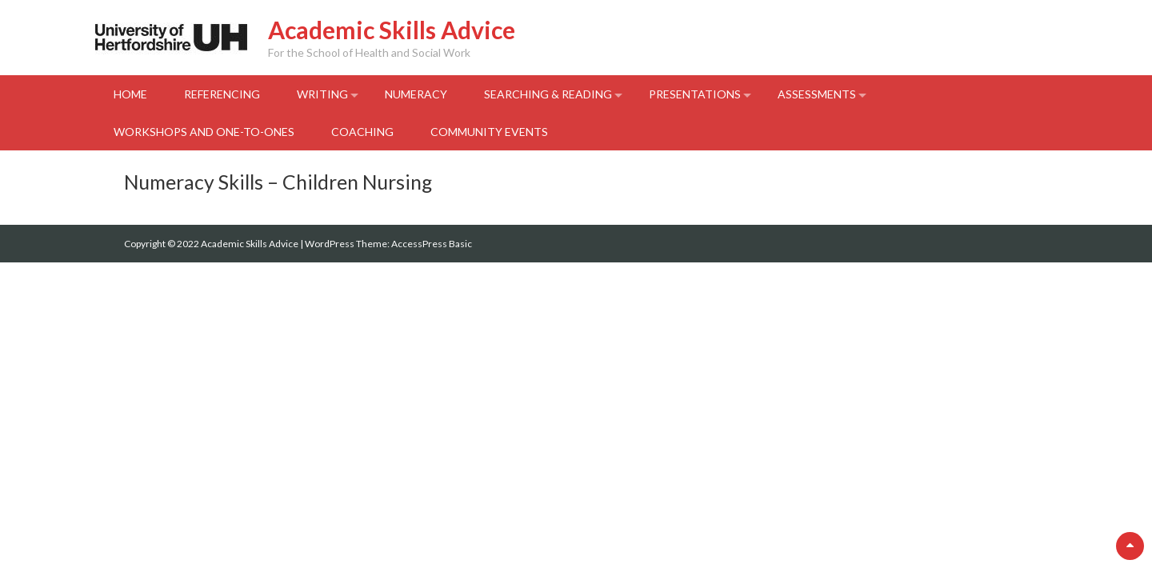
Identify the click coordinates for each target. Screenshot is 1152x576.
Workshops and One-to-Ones (204, 131)
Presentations (695, 94)
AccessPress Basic (431, 244)
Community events (489, 131)
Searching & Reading (548, 94)
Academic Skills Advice (391, 29)
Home (130, 94)
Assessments (817, 94)
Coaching (362, 131)
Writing (322, 94)
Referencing (222, 94)
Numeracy (416, 94)
